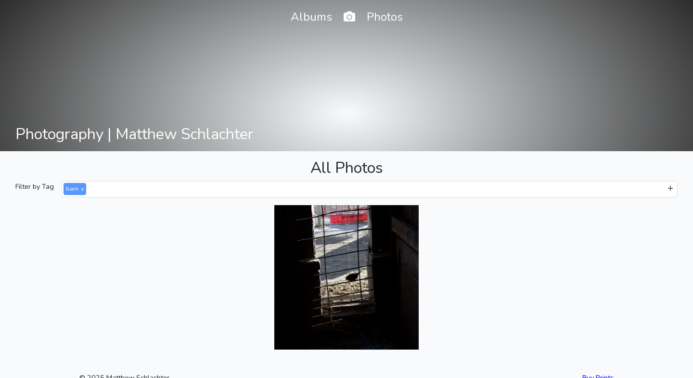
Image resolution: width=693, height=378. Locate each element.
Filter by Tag (34, 186)
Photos (385, 17)
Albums (311, 17)
